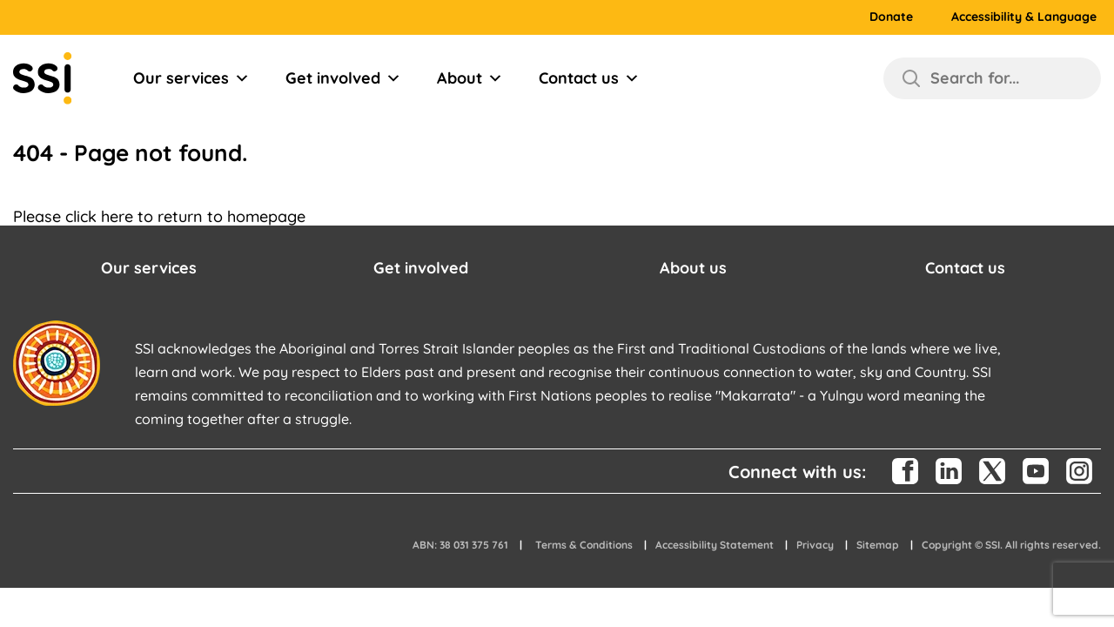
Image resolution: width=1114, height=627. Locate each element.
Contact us (589, 78)
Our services (191, 78)
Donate (891, 17)
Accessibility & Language (1024, 17)
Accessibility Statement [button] (714, 544)
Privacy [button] (815, 544)
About (470, 78)
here (117, 216)
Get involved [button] (420, 268)
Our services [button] (149, 268)
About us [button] (693, 268)
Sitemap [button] (877, 544)
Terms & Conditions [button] (584, 544)
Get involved (343, 78)
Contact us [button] (965, 268)
